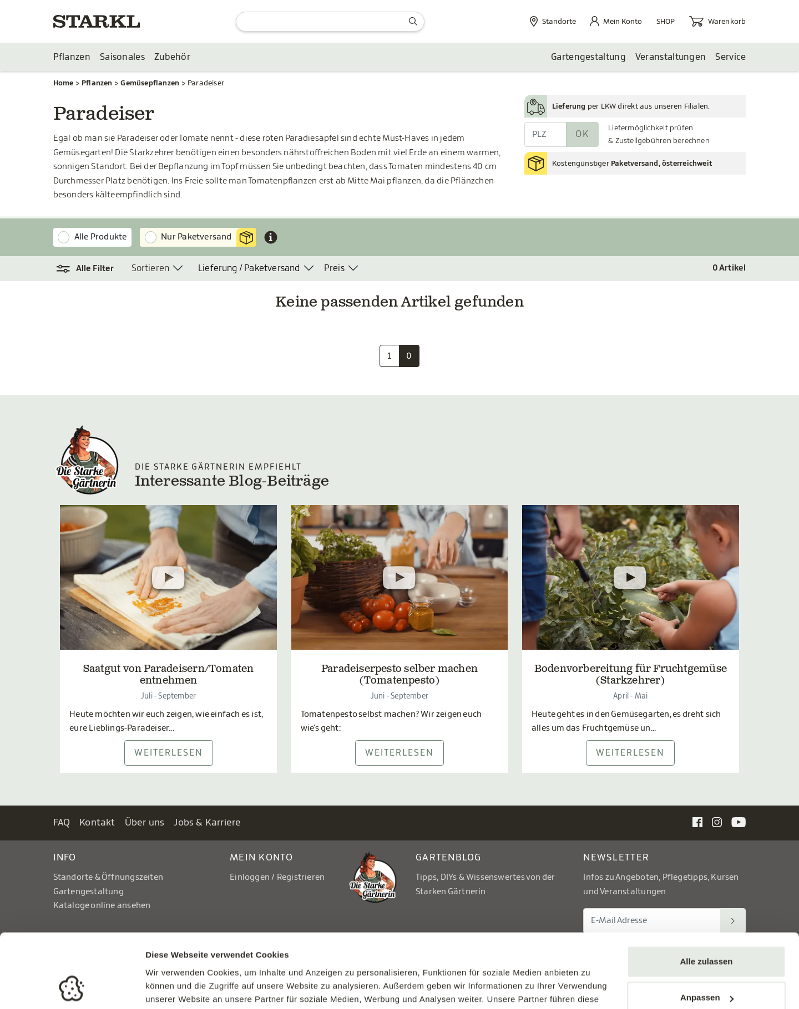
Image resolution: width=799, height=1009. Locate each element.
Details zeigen (173, 987)
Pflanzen (71, 57)
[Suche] (330, 22)
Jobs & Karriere (207, 822)
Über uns (145, 822)
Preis (334, 268)
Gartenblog (449, 857)
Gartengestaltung (588, 57)
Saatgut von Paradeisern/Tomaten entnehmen (168, 676)
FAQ (61, 822)
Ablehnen (706, 965)
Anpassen (707, 928)
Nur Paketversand (208, 237)
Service (730, 57)
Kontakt (97, 822)
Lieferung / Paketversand (249, 268)
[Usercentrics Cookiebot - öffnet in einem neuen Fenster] (71, 987)
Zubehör (172, 57)
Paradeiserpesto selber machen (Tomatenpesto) (399, 676)
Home (63, 83)
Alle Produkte (100, 237)
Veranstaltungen (670, 57)
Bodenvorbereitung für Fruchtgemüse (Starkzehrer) (630, 676)
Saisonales (122, 57)
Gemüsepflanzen (149, 83)
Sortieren (151, 268)
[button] (85, 269)
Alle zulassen (706, 892)
